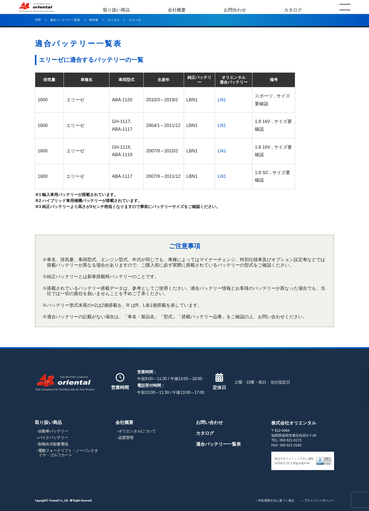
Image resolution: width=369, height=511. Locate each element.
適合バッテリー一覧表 (218, 444)
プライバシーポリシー (319, 500)
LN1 (222, 99)
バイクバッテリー (53, 437)
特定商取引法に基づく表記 (276, 500)
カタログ (293, 6)
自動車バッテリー (53, 431)
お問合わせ (235, 6)
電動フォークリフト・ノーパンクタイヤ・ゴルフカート (68, 452)
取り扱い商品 (116, 6)
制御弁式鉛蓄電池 (53, 444)
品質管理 (125, 437)
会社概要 (177, 6)
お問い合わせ (209, 422)
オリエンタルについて (137, 431)
